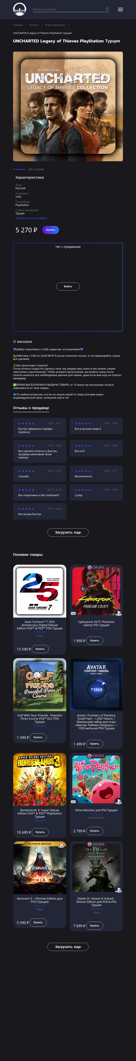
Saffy (18, 196)
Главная (18, 25)
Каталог (35, 25)
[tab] (31, 408)
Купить (50, 230)
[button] (120, 9)
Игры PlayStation (56, 25)
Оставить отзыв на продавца (31, 218)
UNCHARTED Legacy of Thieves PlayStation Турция (43, 33)
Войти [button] (68, 286)
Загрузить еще (68, 532)
